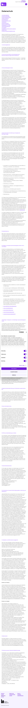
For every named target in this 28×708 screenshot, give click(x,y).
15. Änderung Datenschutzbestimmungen (8, 31)
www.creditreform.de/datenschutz (9, 306)
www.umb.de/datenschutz (8, 310)
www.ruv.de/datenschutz (8, 308)
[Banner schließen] (26, 332)
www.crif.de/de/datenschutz (8, 312)
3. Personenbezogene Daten (6, 17)
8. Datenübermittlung (5, 23)
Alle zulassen (14, 368)
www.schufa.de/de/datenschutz (9, 314)
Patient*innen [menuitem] (11, 693)
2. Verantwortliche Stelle (5, 16)
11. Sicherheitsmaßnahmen (6, 26)
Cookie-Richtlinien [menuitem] (20, 695)
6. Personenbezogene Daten (6, 20)
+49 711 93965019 (23, 1)
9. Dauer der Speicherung (6, 24)
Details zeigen (22, 365)
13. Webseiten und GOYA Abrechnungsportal (9, 28)
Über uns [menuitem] (18, 693)
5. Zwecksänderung (5, 19)
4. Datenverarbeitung (5, 18)
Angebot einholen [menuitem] (12, 694)
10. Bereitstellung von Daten (6, 25)
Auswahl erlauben (14, 371)
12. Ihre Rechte (4, 27)
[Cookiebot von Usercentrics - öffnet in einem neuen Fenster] (19, 332)
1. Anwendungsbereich (5, 15)
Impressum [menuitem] (19, 694)
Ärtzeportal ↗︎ (24, 0)
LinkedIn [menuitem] (10, 695)
